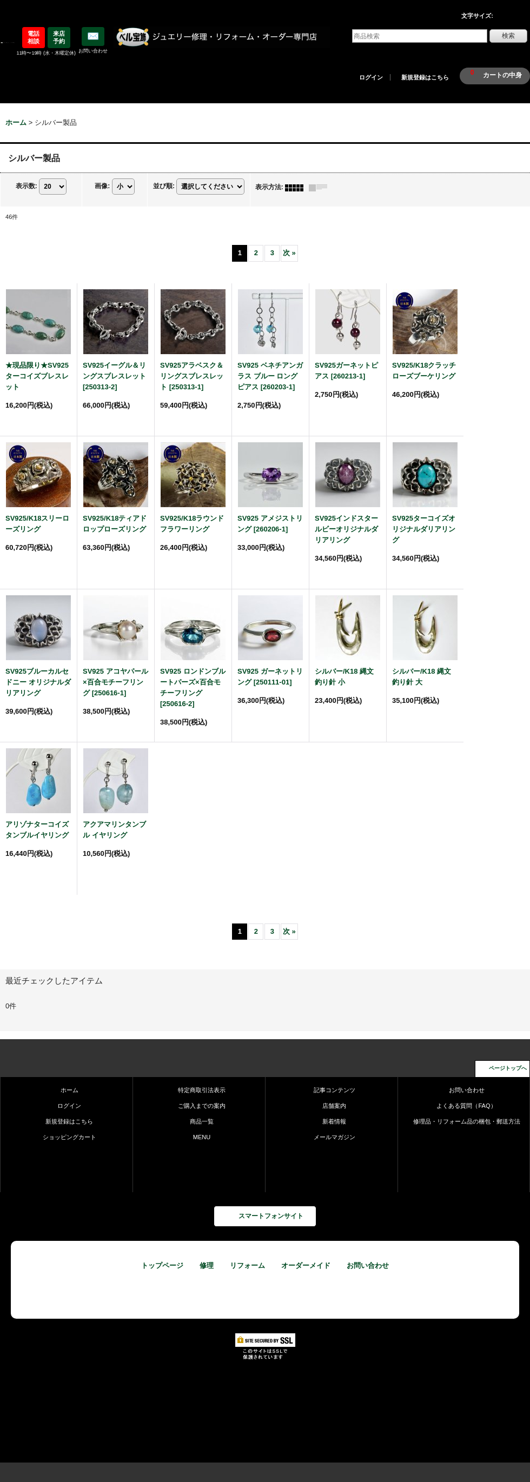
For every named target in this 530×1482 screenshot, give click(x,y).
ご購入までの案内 (202, 1105)
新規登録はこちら (425, 77)
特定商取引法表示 (202, 1090)
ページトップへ (508, 1068)
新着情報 (334, 1121)
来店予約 (59, 37)
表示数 (26, 186)
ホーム (69, 1090)
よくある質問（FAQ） (466, 1105)
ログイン (371, 77)
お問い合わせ (467, 1090)
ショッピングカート (69, 1137)
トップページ (162, 1265)
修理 (207, 1265)
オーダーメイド (305, 1265)
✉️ (93, 36)
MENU (202, 1137)
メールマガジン (334, 1137)
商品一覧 (202, 1121)
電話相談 (33, 37)
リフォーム (247, 1265)
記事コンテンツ (334, 1090)
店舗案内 (334, 1105)
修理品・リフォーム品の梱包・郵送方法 (466, 1121)
